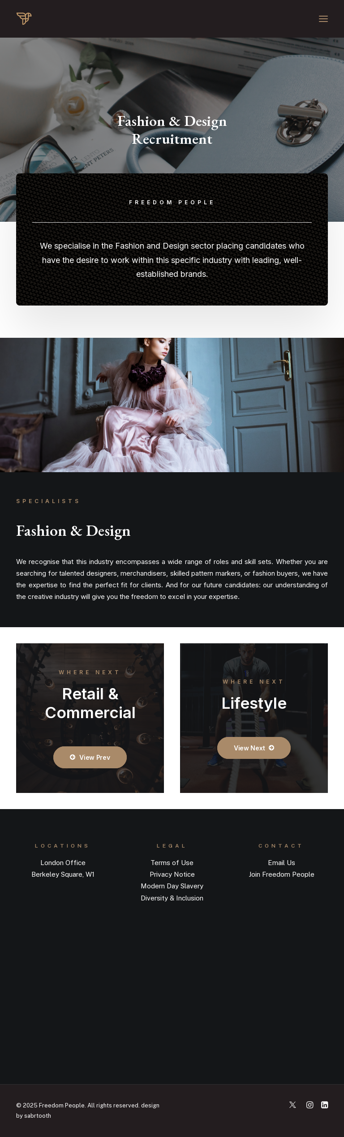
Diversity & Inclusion (172, 898)
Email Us (281, 862)
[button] (323, 19)
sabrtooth (37, 1115)
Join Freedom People (281, 874)
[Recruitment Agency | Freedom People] (59, 19)
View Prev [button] (90, 757)
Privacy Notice (172, 874)
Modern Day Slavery (172, 886)
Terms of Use (172, 862)
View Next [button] (254, 748)
